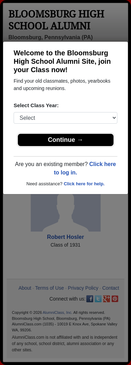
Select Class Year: (36, 105)
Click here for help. (84, 183)
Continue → (65, 139)
